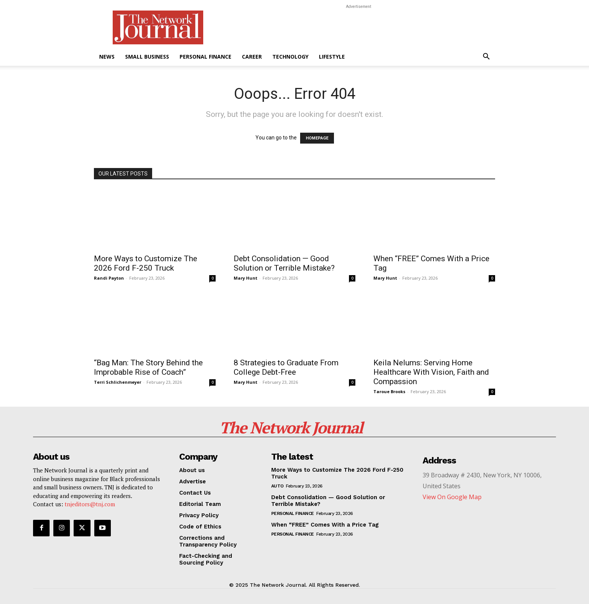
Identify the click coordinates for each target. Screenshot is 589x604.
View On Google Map (452, 497)
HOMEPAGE (317, 138)
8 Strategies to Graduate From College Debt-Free (286, 367)
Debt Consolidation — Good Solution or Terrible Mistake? (284, 263)
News (107, 56)
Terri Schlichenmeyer (117, 382)
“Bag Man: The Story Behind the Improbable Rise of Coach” (148, 367)
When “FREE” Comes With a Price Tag (325, 524)
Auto (277, 486)
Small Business (147, 56)
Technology (290, 56)
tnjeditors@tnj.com (90, 504)
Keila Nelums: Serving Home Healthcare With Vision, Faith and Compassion (431, 372)
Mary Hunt (245, 278)
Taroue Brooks (389, 391)
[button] (486, 57)
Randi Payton (109, 278)
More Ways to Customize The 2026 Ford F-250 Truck (145, 263)
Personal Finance (205, 56)
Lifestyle (332, 56)
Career (252, 56)
